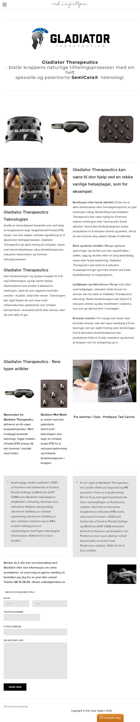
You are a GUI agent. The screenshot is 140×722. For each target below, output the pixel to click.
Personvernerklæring (16, 706)
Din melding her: (14, 640)
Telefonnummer (14, 612)
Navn (7, 598)
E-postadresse (12, 626)
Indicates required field (19, 592)
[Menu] (4, 4)
